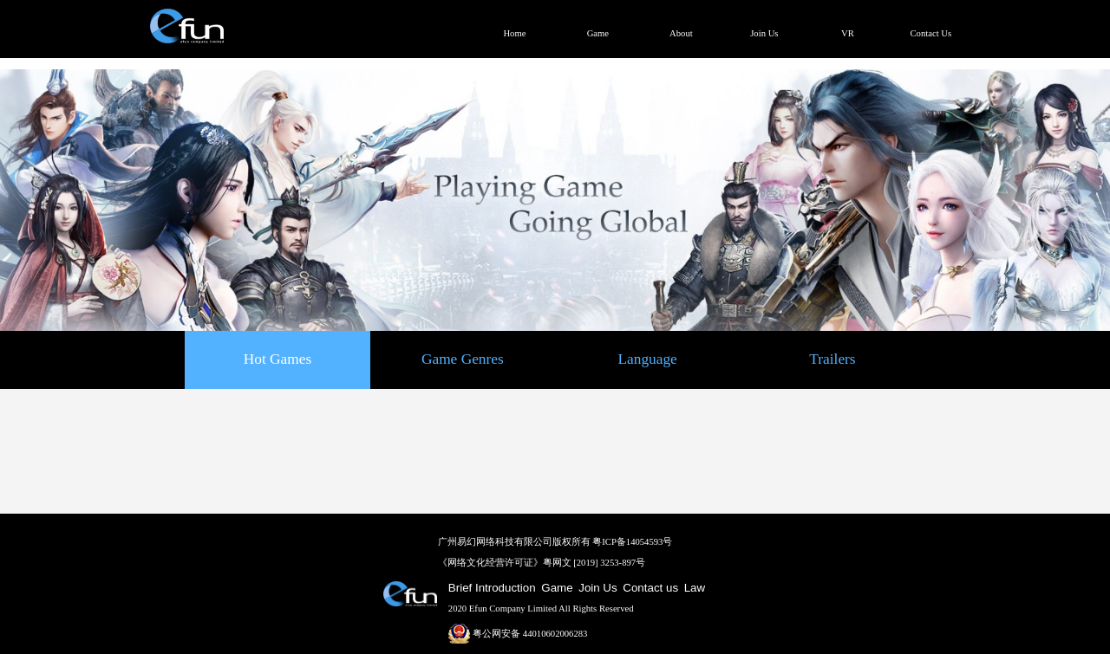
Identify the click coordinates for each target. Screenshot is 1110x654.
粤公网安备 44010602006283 (518, 633)
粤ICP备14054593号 (632, 542)
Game (556, 587)
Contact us (650, 587)
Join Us (597, 587)
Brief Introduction (492, 587)
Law (694, 587)
